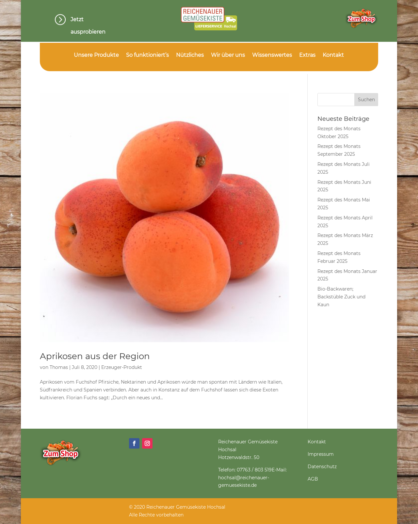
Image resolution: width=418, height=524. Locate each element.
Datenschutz (322, 466)
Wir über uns (228, 55)
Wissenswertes (272, 55)
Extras (307, 55)
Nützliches (190, 55)
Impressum (321, 454)
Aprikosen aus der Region (95, 356)
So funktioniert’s (147, 55)
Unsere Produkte (96, 55)
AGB (313, 479)
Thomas (59, 367)
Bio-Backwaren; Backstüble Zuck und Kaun (341, 297)
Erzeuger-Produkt (121, 367)
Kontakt (333, 55)
